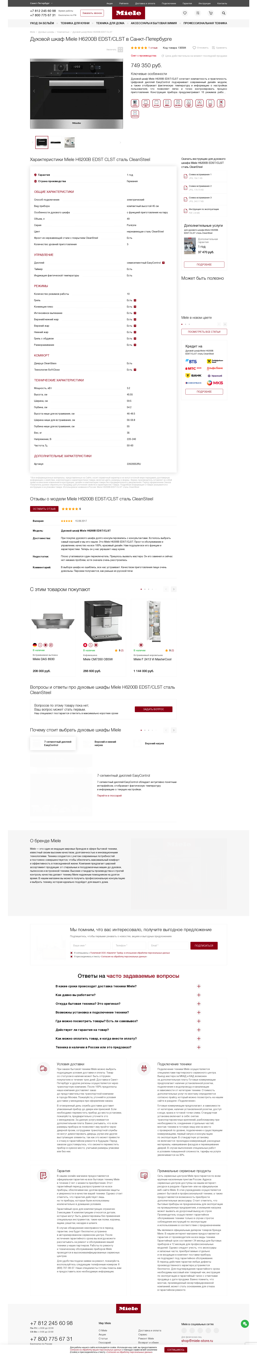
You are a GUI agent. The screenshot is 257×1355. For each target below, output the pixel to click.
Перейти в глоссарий (109, 795)
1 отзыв (152, 47)
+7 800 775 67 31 (43, 15)
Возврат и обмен (148, 1327)
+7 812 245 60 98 (43, 11)
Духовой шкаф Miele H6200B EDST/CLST (86, 530)
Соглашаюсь (175, 1349)
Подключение (169, 3)
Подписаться (204, 920)
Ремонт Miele (146, 1323)
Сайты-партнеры (109, 1335)
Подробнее (204, 264)
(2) (122, 650)
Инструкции (205, 3)
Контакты (222, 3)
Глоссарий (105, 1327)
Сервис (142, 1319)
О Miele (103, 1315)
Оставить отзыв (44, 509)
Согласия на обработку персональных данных (123, 931)
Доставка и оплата (145, 3)
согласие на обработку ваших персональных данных (95, 1350)
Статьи (103, 1323)
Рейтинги (123, 3)
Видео (102, 1331)
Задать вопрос (153, 709)
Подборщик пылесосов (152, 1331)
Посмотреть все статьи (204, 331)
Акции (110, 3)
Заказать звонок (92, 13)
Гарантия (187, 3)
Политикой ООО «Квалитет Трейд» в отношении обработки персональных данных (130, 927)
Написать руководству (204, 1337)
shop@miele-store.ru (197, 1326)
